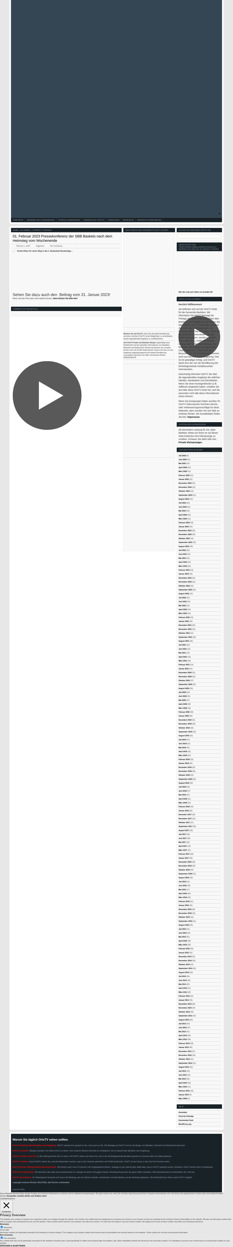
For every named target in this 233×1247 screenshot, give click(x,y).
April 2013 (182, 1035)
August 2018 (183, 783)
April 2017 (182, 846)
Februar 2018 (183, 807)
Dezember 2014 (184, 956)
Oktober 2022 (184, 586)
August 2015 (183, 925)
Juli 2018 (182, 787)
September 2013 (185, 1016)
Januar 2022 (183, 621)
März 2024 (182, 519)
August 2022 (183, 594)
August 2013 (183, 1020)
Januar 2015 (183, 953)
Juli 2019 (182, 740)
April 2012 (182, 1083)
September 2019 (185, 732)
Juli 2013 (182, 1024)
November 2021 (185, 629)
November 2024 (185, 487)
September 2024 (185, 495)
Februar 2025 (183, 475)
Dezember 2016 (184, 862)
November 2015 (185, 913)
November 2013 (185, 1008)
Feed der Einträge (186, 1116)
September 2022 (185, 590)
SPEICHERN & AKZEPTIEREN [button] (12, 1246)
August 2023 (183, 546)
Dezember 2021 (184, 625)
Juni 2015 (182, 933)
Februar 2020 (183, 712)
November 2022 (185, 582)
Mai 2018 (182, 795)
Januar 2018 (183, 811)
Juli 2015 (182, 929)
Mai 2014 (182, 984)
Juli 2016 (182, 882)
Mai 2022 (182, 606)
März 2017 (182, 850)
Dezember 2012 (184, 1051)
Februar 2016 (183, 901)
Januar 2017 (183, 858)
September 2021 (185, 637)
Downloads (114, 220)
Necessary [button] (4, 1224)
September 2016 (185, 874)
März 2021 (182, 661)
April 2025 (182, 467)
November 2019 (185, 724)
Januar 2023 (183, 574)
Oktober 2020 (184, 680)
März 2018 (182, 803)
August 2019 (183, 736)
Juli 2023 (182, 550)
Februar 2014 (183, 996)
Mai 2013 (182, 1032)
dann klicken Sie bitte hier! (65, 298)
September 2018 (185, 779)
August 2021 (183, 641)
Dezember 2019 (184, 720)
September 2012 (185, 1063)
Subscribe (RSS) (19, 1189)
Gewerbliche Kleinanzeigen (41, 220)
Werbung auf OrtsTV (93, 220)
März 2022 (182, 613)
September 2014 (185, 968)
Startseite (18, 220)
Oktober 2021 (184, 633)
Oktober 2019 (184, 728)
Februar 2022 (183, 617)
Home (15, 230)
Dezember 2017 (184, 814)
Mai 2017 (182, 842)
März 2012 (182, 1087)
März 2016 (182, 897)
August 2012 (183, 1067)
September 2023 (185, 542)
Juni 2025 (182, 459)
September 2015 (185, 921)
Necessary (8, 1227)
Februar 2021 (183, 665)
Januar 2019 (183, 763)
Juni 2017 (182, 838)
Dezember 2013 (184, 1004)
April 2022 (182, 609)
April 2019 (182, 751)
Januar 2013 (183, 1047)
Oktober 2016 (184, 870)
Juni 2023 (182, 554)
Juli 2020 (182, 692)
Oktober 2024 (184, 491)
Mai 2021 (182, 653)
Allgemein (25, 230)
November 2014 (185, 961)
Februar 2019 (183, 759)
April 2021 (182, 657)
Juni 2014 (182, 980)
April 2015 (182, 941)
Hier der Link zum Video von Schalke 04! (195, 292)
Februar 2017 (183, 854)
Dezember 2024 (184, 483)
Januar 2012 (183, 1095)
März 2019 (182, 755)
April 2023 (182, 562)
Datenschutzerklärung (149, 220)
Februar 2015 (183, 949)
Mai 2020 (182, 700)
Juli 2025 (182, 456)
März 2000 (182, 1098)
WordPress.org (184, 1124)
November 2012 (185, 1055)
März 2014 (182, 992)
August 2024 (183, 499)
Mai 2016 (182, 890)
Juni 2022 (182, 601)
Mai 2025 (182, 463)
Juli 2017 (182, 834)
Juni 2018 (182, 791)
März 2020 (182, 708)
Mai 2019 (182, 748)
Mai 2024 (182, 511)
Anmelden (182, 1112)
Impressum (128, 220)
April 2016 (182, 893)
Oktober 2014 (184, 964)
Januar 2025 (183, 479)
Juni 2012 (182, 1075)
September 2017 (185, 826)
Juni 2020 (182, 696)
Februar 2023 (183, 570)
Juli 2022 (182, 598)
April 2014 (182, 988)
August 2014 (183, 972)
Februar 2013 (183, 1043)
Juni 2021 (182, 649)
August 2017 (183, 830)
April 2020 (182, 704)
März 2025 (182, 471)
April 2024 (182, 515)
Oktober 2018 (184, 775)
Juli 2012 (182, 1071)
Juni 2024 (182, 507)
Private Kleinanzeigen (69, 220)
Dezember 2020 (184, 672)
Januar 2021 (183, 669)
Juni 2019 (182, 743)
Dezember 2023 (184, 530)
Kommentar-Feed (185, 1120)
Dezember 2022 (184, 578)
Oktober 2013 (184, 1012)
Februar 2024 (183, 523)
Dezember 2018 (184, 767)
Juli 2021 (182, 645)
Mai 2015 (182, 937)
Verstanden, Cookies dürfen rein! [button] (20, 1196)
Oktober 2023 (184, 538)
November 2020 (185, 677)
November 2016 (185, 866)
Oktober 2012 (184, 1059)
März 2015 (182, 945)
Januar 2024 (183, 527)
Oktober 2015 (184, 917)
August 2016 (183, 878)
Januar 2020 (183, 716)
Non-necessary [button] (6, 1235)
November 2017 (185, 819)
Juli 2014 (182, 976)
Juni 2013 (182, 1027)
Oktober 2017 (184, 822)
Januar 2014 (183, 1000)
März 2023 (182, 566)
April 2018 (182, 799)
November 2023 (185, 534)
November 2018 (185, 771)
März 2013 (182, 1039)
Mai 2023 (182, 558)
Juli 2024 (182, 503)
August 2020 (183, 688)
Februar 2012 (183, 1091)
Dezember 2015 (184, 909)
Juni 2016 (182, 885)
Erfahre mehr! (41, 1196)
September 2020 (185, 684)
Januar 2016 (183, 905)
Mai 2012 (182, 1079)
